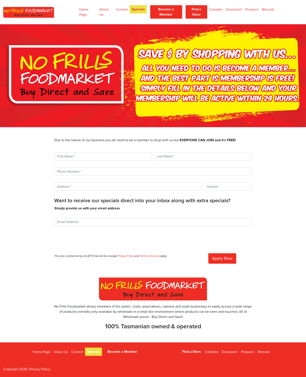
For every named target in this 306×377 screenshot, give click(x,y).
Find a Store (196, 12)
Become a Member (166, 12)
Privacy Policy (126, 256)
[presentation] (87, 241)
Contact (122, 9)
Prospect (251, 9)
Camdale (215, 9)
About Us (104, 12)
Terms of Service (149, 256)
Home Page (83, 12)
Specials (138, 9)
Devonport (234, 9)
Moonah (268, 9)
